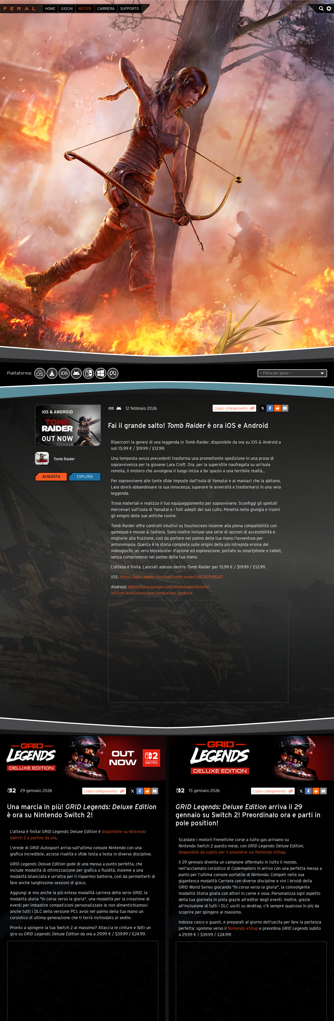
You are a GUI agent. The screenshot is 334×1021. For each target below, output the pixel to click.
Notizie (85, 8)
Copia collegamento (234, 408)
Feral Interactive (18, 9)
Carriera (106, 8)
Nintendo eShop (243, 928)
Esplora (85, 476)
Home (50, 8)
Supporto (129, 8)
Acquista (51, 476)
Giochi (67, 8)
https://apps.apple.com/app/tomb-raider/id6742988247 (171, 576)
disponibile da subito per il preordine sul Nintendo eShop (232, 852)
